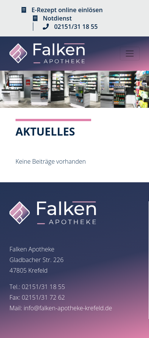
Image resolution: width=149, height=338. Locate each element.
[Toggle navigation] (130, 53)
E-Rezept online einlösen (66, 10)
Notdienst (57, 18)
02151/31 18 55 (76, 26)
